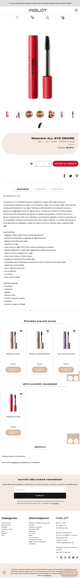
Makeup (4, 533)
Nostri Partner (6, 523)
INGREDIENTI (40, 189)
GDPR (30, 535)
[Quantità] (43, 163)
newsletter (55, 503)
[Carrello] (62, 17)
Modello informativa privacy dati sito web (39, 524)
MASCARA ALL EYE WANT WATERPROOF (39, 353)
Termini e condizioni (35, 527)
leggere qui (48, 575)
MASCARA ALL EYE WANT (13, 353)
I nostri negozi (33, 537)
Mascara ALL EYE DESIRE (13, 416)
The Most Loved (7, 529)
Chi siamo (32, 533)
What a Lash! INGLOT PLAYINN (66, 353)
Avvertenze (57, 189)
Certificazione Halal (35, 539)
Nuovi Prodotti (6, 525)
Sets (3, 535)
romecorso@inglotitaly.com (65, 542)
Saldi (3, 531)
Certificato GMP (34, 529)
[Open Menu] (76, 10)
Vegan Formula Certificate (37, 542)
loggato (15, 462)
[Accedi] (47, 17)
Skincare (4, 527)
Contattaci (32, 544)
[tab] (40, 251)
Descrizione (23, 189)
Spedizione (32, 531)
